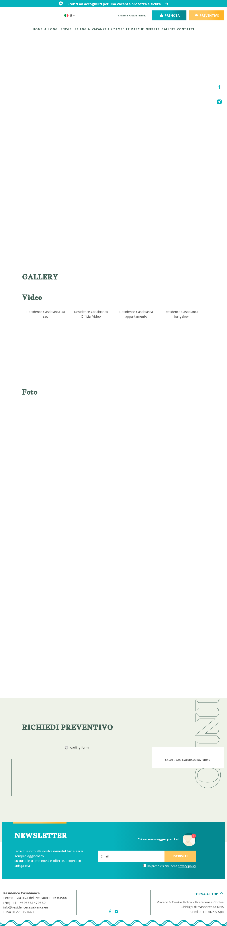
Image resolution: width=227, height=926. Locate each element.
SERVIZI (67, 29)
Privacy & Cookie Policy (174, 902)
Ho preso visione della (171, 866)
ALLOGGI (51, 29)
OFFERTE (153, 29)
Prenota (170, 15)
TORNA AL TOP (209, 894)
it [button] (73, 18)
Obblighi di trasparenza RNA (202, 906)
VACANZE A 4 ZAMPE (108, 29)
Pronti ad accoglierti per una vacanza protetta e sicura (113, 4)
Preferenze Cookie (209, 902)
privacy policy (187, 866)
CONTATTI (185, 29)
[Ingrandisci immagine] (45, 425)
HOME (38, 29)
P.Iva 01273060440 (18, 912)
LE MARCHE (135, 29)
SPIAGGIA (82, 29)
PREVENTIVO (207, 15)
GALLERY (168, 29)
